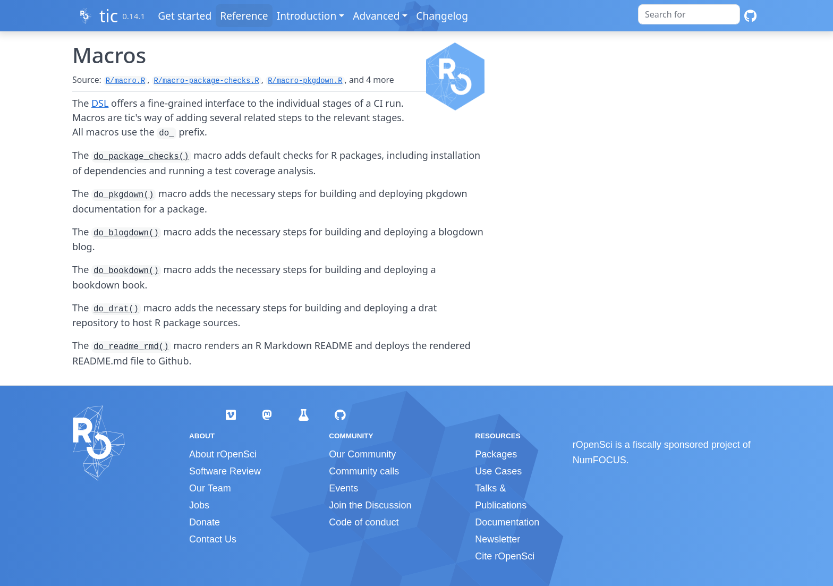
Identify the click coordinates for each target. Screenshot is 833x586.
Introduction (307, 16)
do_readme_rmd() (131, 347)
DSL (99, 103)
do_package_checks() (141, 157)
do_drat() (116, 309)
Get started (185, 16)
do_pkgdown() (124, 195)
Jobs (199, 505)
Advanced (377, 16)
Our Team (210, 488)
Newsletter (497, 539)
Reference (245, 16)
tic (108, 16)
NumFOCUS (599, 460)
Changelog (443, 16)
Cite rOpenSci (504, 556)
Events (343, 488)
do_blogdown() (126, 233)
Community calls (364, 471)
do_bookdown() (126, 271)
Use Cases (498, 471)
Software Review (225, 471)
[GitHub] (750, 15)
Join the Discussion (370, 505)
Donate (204, 522)
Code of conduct (363, 522)
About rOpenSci (223, 454)
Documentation (507, 522)
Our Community (362, 454)
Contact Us (212, 539)
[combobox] (689, 14)
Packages (496, 454)
